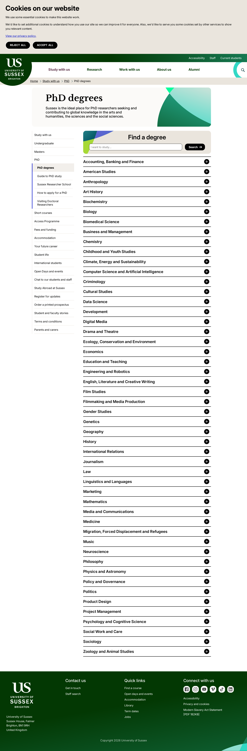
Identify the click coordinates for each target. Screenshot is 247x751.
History (89, 441)
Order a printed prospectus (51, 304)
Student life (41, 254)
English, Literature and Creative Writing (119, 381)
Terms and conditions (48, 321)
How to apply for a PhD (52, 192)
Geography (93, 431)
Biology (90, 211)
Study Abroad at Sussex (49, 288)
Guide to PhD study (49, 176)
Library (128, 705)
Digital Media (95, 321)
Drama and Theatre (100, 331)
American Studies (99, 171)
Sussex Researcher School (54, 184)
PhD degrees (45, 167)
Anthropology (95, 181)
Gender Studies (97, 411)
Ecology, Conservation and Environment (119, 341)
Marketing (92, 491)
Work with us (129, 69)
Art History (93, 191)
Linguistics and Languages (107, 481)
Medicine (91, 521)
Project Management (102, 611)
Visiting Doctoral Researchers (47, 202)
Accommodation (45, 238)
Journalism (93, 461)
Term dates (131, 711)
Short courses (43, 213)
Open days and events (138, 694)
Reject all (18, 45)
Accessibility (197, 58)
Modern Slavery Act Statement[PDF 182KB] (202, 712)
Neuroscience (96, 551)
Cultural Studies (97, 291)
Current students (231, 58)
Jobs (127, 717)
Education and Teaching (105, 361)
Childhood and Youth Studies (109, 251)
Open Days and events (48, 271)
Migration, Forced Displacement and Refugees (125, 531)
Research (94, 69)
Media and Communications (108, 511)
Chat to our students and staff (53, 279)
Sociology (92, 641)
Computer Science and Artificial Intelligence (123, 271)
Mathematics (95, 501)
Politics (90, 591)
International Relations (103, 451)
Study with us (59, 69)
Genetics (91, 421)
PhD (37, 159)
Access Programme (46, 221)
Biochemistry (95, 201)
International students (48, 263)
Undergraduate (44, 143)
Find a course (133, 688)
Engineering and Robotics (106, 371)
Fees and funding (45, 229)
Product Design (97, 601)
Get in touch (73, 688)
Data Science (95, 301)
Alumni (194, 69)
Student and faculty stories (51, 313)
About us (164, 69)
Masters (39, 151)
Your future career (45, 246)
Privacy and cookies (196, 704)
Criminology (94, 281)
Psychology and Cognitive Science (114, 621)
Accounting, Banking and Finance (113, 161)
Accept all (45, 45)
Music (88, 541)
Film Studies (94, 391)
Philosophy (93, 561)
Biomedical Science (101, 221)
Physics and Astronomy (104, 571)
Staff (213, 58)
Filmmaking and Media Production (114, 401)
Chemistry (92, 241)
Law (87, 471)
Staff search (73, 694)
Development (95, 311)
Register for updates (47, 296)
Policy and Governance (104, 581)
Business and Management (107, 231)
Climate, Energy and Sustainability (114, 261)
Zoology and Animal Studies (108, 651)
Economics (93, 351)
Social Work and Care (102, 631)
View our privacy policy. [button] (20, 36)
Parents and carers (46, 329)
